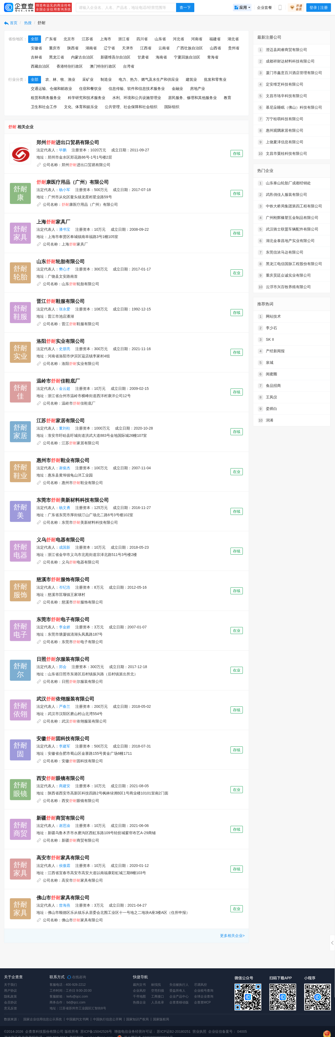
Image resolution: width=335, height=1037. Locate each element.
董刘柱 (64, 428)
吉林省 (36, 57)
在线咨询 (76, 977)
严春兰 (64, 706)
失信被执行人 (179, 985)
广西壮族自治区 (190, 48)
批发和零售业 (215, 79)
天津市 (127, 48)
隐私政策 (10, 996)
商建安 (64, 786)
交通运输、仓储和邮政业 (51, 88)
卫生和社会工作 (44, 107)
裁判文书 (139, 985)
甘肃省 (143, 57)
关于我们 (10, 985)
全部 (34, 39)
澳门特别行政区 (103, 66)
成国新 (64, 547)
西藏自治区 (40, 66)
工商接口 (157, 996)
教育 (227, 98)
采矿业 (88, 79)
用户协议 (10, 990)
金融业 (177, 88)
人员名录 (157, 1002)
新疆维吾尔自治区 (115, 57)
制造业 (106, 79)
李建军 (64, 746)
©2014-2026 (13, 1031)
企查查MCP (202, 1002)
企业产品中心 (179, 996)
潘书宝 (64, 229)
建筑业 (191, 79)
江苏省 (87, 39)
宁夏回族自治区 (187, 57)
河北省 (178, 39)
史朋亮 (64, 349)
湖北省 (233, 39)
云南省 (164, 48)
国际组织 (171, 107)
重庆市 (54, 48)
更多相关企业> (232, 935)
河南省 (196, 39)
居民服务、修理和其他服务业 (192, 98)
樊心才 (64, 269)
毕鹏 (62, 150)
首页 (10, 23)
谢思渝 (64, 825)
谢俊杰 (64, 468)
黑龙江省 (56, 57)
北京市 (69, 39)
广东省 (51, 39)
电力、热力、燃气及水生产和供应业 (149, 79)
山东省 (160, 39)
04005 (242, 1031)
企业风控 (139, 990)
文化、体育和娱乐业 (81, 107)
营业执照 (199, 1031)
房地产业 (197, 88)
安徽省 (36, 48)
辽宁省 (109, 48)
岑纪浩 (64, 587)
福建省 (215, 39)
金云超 (64, 388)
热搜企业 (139, 1002)
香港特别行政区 (70, 66)
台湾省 (128, 66)
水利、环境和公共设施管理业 (136, 98)
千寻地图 (139, 996)
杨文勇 (64, 507)
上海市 (105, 39)
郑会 (62, 667)
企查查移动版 (179, 1002)
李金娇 (64, 627)
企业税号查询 (203, 990)
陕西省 (73, 48)
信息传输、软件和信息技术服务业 (137, 88)
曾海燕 (64, 905)
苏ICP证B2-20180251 (174, 1031)
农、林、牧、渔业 (60, 79)
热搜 (27, 23)
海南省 (161, 57)
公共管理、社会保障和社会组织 (131, 107)
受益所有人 (177, 990)
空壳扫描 (157, 990)
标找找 (156, 985)
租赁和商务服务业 (46, 98)
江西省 (145, 48)
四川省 (142, 39)
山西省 (215, 48)
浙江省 (123, 39)
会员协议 (10, 1002)
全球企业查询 (203, 996)
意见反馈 (10, 1008)
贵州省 (233, 48)
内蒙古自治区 (82, 57)
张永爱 (64, 309)
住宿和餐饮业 (90, 88)
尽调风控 (200, 985)
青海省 (212, 57)
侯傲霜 (64, 865)
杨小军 (64, 190)
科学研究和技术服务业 (86, 98)
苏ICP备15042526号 (96, 1031)
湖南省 (91, 48)
